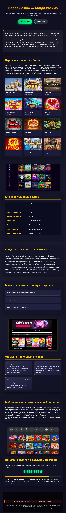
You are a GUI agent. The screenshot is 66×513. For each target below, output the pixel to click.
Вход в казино (25, 21)
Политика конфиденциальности (12, 497)
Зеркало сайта (57, 497)
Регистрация (41, 21)
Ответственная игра (41, 497)
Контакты (50, 497)
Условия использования (28, 497)
